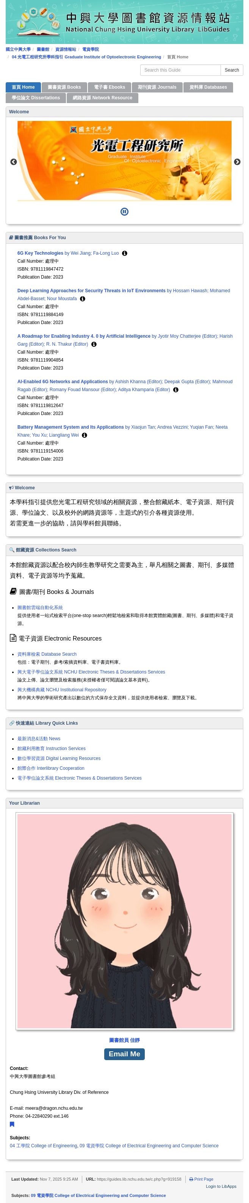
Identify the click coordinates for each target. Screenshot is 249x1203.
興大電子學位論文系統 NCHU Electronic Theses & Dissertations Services (91, 672)
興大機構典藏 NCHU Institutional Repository (61, 689)
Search (232, 70)
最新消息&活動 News (38, 738)
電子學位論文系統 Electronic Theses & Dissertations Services (79, 778)
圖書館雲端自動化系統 (40, 607)
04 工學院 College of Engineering (43, 1145)
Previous (13, 162)
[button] (124, 253)
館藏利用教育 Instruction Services (51, 748)
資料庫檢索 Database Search (47, 654)
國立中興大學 (18, 49)
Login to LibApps (221, 1186)
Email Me (124, 1054)
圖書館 (43, 49)
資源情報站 (65, 49)
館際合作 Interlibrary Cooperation (51, 768)
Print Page (201, 1179)
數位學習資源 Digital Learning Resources (58, 758)
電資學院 (90, 49)
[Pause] (124, 212)
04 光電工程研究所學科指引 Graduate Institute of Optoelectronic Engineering (86, 57)
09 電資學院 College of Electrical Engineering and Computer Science (149, 1145)
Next (237, 162)
